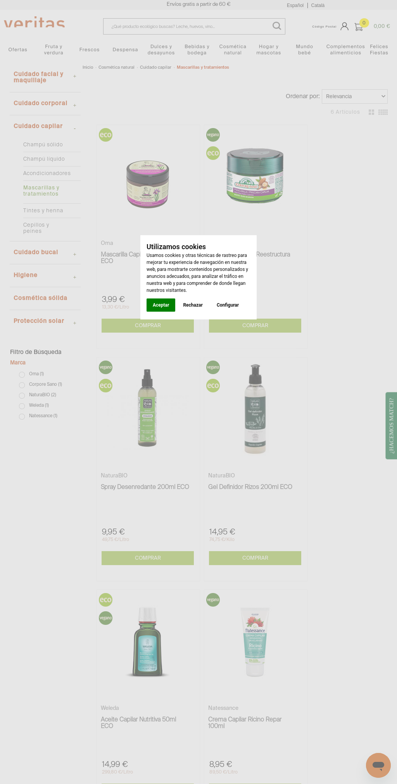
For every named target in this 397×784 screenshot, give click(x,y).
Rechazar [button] (192, 305)
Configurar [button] (228, 305)
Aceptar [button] (161, 305)
